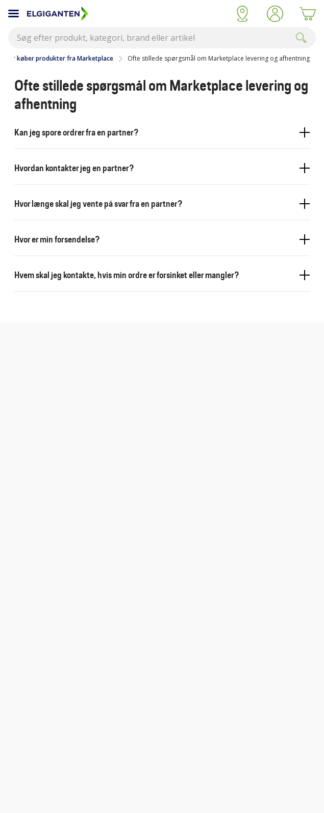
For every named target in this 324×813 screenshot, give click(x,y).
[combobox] (162, 37)
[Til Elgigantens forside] (126, 14)
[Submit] (301, 38)
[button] (275, 14)
